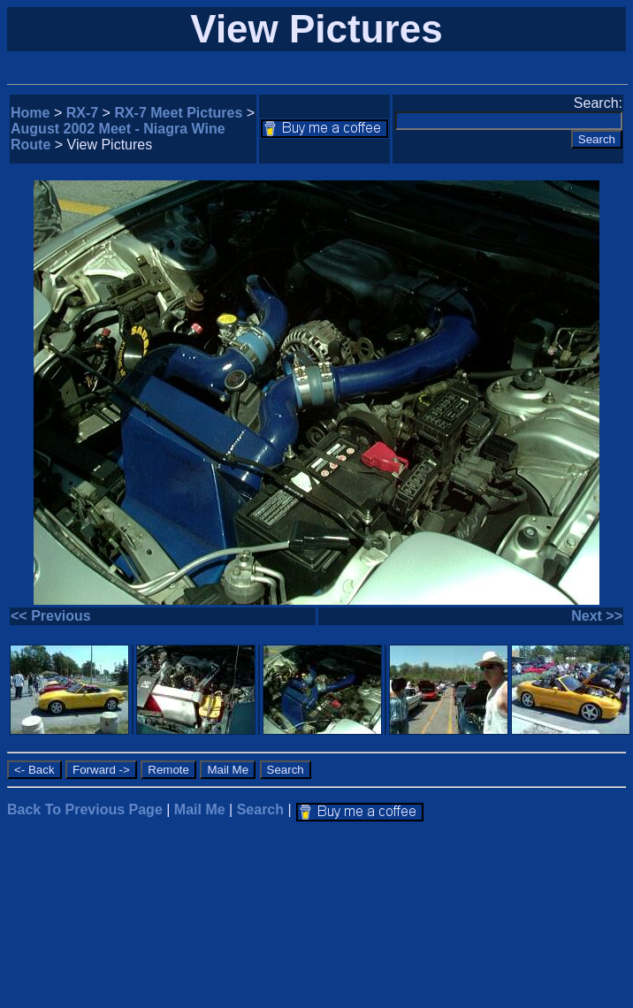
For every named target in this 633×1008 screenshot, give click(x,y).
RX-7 (82, 112)
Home (30, 112)
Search (260, 809)
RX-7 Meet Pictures (178, 112)
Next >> (596, 615)
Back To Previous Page (85, 809)
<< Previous (51, 615)
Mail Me (199, 809)
